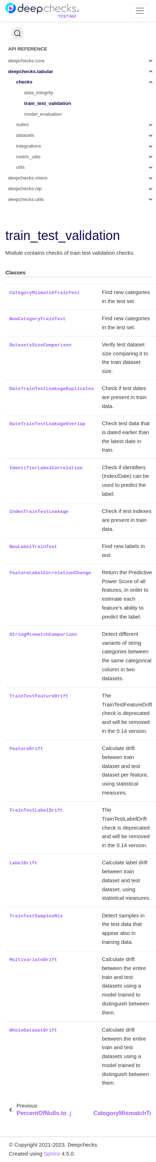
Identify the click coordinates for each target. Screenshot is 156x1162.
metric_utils (28, 156)
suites (22, 124)
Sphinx (52, 1154)
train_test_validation (47, 103)
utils (20, 167)
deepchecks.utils (26, 199)
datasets (25, 135)
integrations (28, 146)
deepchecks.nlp (25, 188)
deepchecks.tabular (30, 71)
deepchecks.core (26, 60)
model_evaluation (43, 114)
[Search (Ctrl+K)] (17, 33)
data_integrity (38, 92)
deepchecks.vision (28, 178)
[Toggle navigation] (140, 11)
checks (24, 82)
